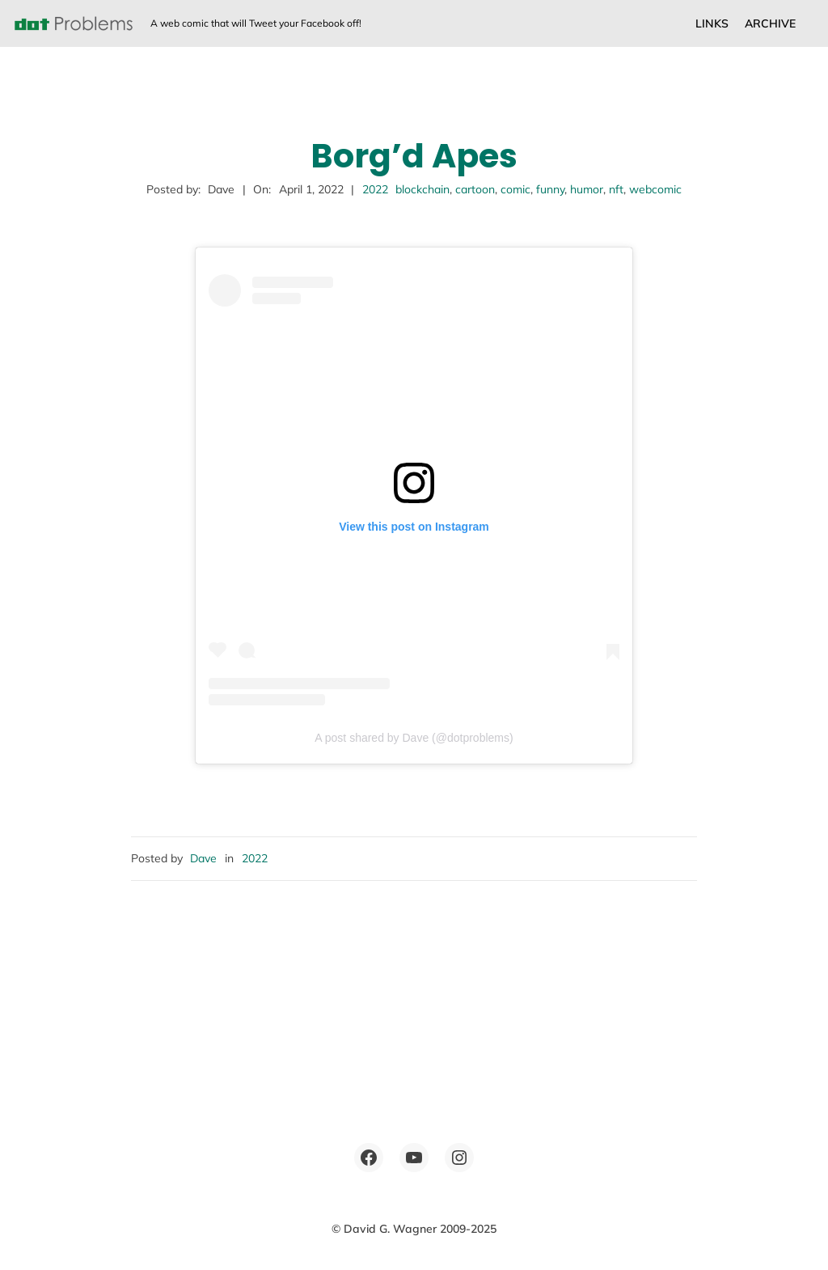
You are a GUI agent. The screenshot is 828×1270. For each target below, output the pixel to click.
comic (515, 189)
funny (550, 189)
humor (586, 189)
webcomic (655, 189)
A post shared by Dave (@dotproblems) (414, 737)
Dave (203, 858)
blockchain (422, 189)
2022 (375, 189)
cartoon (475, 189)
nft (616, 189)
